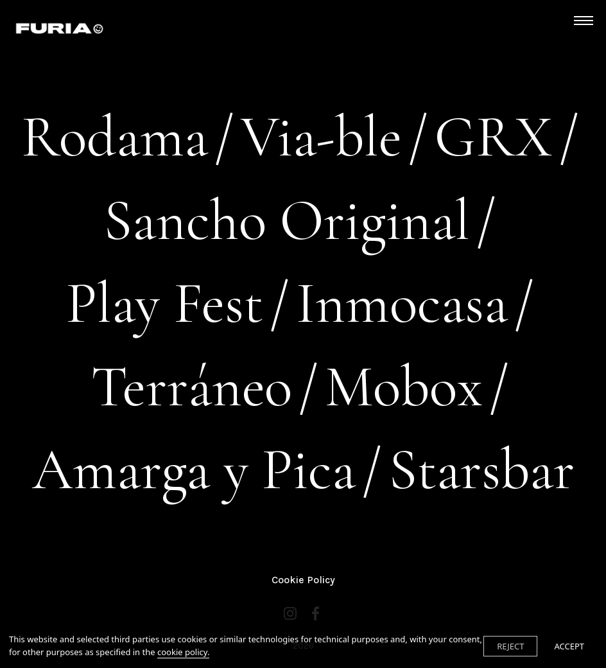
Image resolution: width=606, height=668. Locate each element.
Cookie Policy (303, 580)
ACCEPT (569, 646)
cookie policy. (183, 652)
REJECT (510, 646)
